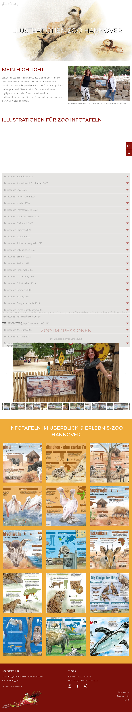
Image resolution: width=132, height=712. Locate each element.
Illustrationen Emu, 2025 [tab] (15, 299)
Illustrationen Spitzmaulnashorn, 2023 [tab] (21, 326)
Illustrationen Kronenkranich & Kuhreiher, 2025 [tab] (26, 292)
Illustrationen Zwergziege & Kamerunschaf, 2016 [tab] (26, 433)
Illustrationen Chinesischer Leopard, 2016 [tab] (23, 419)
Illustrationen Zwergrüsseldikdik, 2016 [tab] (22, 413)
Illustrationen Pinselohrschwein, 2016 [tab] (21, 426)
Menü (124, 3)
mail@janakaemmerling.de (85, 680)
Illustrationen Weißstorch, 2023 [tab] (18, 333)
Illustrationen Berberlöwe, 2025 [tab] (19, 286)
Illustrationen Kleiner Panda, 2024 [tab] (19, 306)
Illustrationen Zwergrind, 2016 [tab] (18, 439)
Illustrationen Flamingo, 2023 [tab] (17, 339)
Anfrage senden (15, 322)
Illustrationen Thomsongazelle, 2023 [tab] (21, 319)
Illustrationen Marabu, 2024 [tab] (17, 312)
